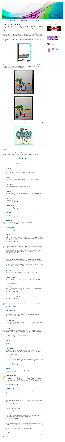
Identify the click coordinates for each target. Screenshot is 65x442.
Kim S (7, 212)
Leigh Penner (9, 170)
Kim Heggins (8, 320)
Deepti (7, 406)
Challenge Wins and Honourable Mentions (31, 20)
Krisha (7, 177)
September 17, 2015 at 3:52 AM (12, 194)
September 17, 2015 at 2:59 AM (12, 187)
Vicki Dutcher (9, 205)
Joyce (7, 413)
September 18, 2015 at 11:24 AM (12, 291)
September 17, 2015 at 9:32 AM (12, 216)
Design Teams (13, 20)
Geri (7, 257)
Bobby (7, 398)
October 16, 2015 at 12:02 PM (11, 429)
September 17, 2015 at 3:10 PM (12, 241)
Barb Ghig (8, 302)
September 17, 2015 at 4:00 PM (12, 267)
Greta (7, 368)
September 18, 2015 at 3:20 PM (12, 298)
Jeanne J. (8, 234)
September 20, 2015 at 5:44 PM (12, 371)
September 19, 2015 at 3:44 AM (12, 354)
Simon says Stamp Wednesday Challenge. (25, 391)
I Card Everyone (9, 277)
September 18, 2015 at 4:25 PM (12, 317)
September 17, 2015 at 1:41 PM (12, 223)
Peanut (7, 340)
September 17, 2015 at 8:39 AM (12, 208)
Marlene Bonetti (9, 220)
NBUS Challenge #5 (7, 124)
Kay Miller (8, 245)
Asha (9, 343)
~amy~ (7, 198)
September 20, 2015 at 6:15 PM (12, 384)
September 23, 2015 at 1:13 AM (12, 395)
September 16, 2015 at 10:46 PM (12, 180)
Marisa (7, 287)
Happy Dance (9, 310)
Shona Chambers (9, 375)
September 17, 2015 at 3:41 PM (12, 254)
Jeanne (7, 358)
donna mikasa (9, 295)
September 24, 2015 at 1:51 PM (12, 410)
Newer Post (6, 434)
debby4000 (8, 388)
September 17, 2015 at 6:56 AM (12, 201)
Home (5, 20)
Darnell (7, 422)
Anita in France (9, 348)
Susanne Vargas (9, 227)
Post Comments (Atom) (13, 436)
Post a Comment (8, 432)
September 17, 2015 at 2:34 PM (12, 230)
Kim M (7, 191)
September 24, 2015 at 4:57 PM (12, 418)
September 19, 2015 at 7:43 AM (12, 364)
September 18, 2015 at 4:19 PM (12, 306)
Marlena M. (8, 270)
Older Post (42, 434)
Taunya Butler (9, 328)
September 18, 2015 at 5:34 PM (12, 325)
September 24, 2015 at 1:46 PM (12, 403)
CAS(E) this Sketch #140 (17, 39)
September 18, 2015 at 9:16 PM (12, 336)
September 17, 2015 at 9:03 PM (12, 283)
